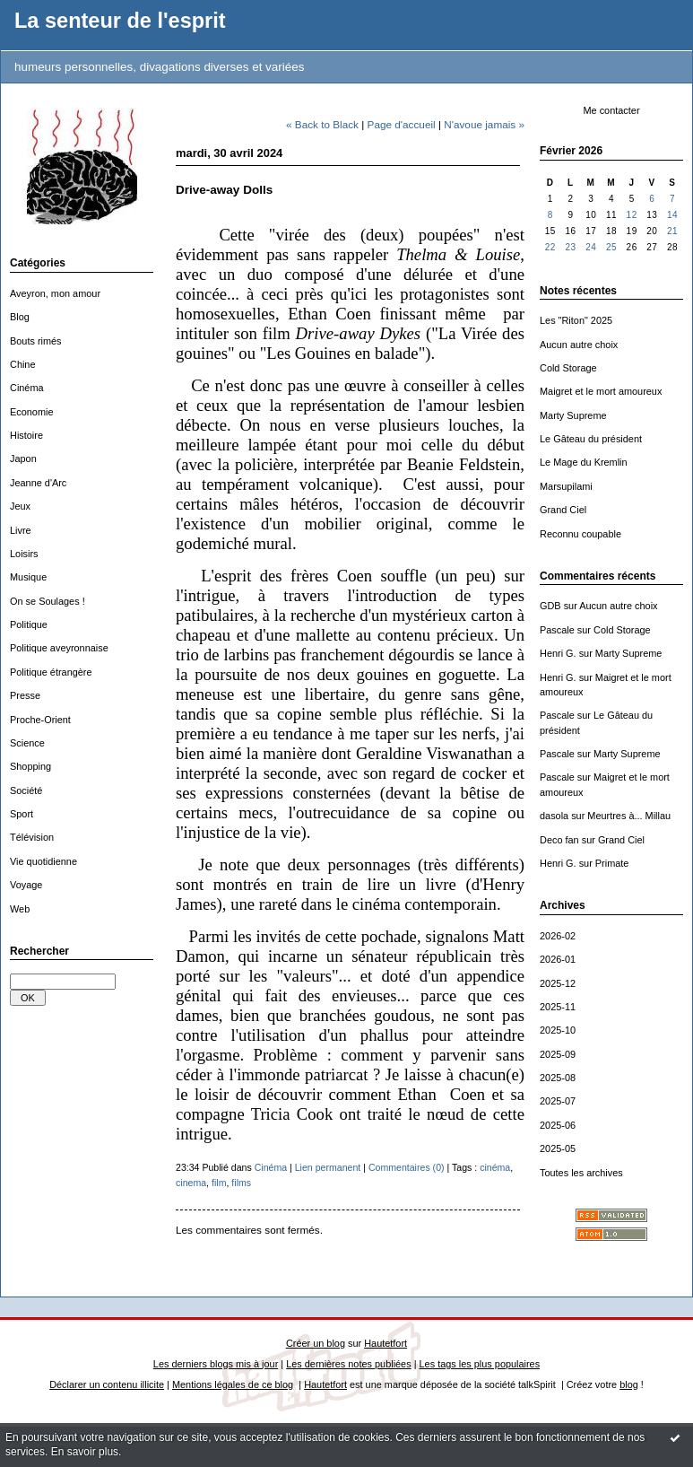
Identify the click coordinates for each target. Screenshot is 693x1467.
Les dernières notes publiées (348, 1363)
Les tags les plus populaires (480, 1363)
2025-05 (558, 1148)
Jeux (20, 506)
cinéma (495, 1167)
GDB (550, 605)
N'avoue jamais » (484, 124)
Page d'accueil (402, 124)
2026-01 (558, 959)
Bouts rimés (36, 341)
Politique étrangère (51, 672)
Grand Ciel (563, 509)
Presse (25, 695)
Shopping (30, 766)
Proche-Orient (40, 719)
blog (628, 1384)
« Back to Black (322, 124)
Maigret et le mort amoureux (601, 391)
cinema (191, 1182)
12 (632, 215)
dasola (554, 815)
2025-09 (558, 1054)
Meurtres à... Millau (629, 815)
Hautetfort (385, 1343)
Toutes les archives (581, 1172)
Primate (612, 863)
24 (590, 247)
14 (672, 215)
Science (27, 743)
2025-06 (558, 1125)
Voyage (26, 884)
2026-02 (558, 935)
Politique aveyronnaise (59, 647)
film (219, 1182)
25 (611, 247)
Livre (20, 530)
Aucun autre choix (579, 344)
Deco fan (559, 839)
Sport (21, 813)
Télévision (32, 837)
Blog (20, 316)
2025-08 (558, 1077)
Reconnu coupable (580, 533)
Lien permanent (328, 1167)
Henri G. (558, 653)
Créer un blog (315, 1343)
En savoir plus (84, 1451)
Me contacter (611, 110)
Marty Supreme (573, 415)
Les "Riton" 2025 (576, 320)
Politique (29, 624)
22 (550, 247)
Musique (28, 577)
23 (570, 247)
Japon (23, 458)
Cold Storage (568, 367)
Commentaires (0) (406, 1167)
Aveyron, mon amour (55, 293)
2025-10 (558, 1030)
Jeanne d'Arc (38, 482)
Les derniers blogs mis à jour (215, 1363)
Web (20, 909)
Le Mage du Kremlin (584, 462)
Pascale (557, 629)
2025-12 (558, 983)
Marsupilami (566, 486)
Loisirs (24, 553)
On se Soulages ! (47, 601)
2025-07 (558, 1101)
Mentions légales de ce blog (232, 1384)
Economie (32, 411)
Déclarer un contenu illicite (106, 1384)
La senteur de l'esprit (120, 20)
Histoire (26, 435)
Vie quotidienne (43, 861)
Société (26, 790)
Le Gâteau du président (591, 438)
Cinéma (27, 387)
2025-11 (558, 1006)
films (241, 1182)
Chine (23, 364)
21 (672, 231)
